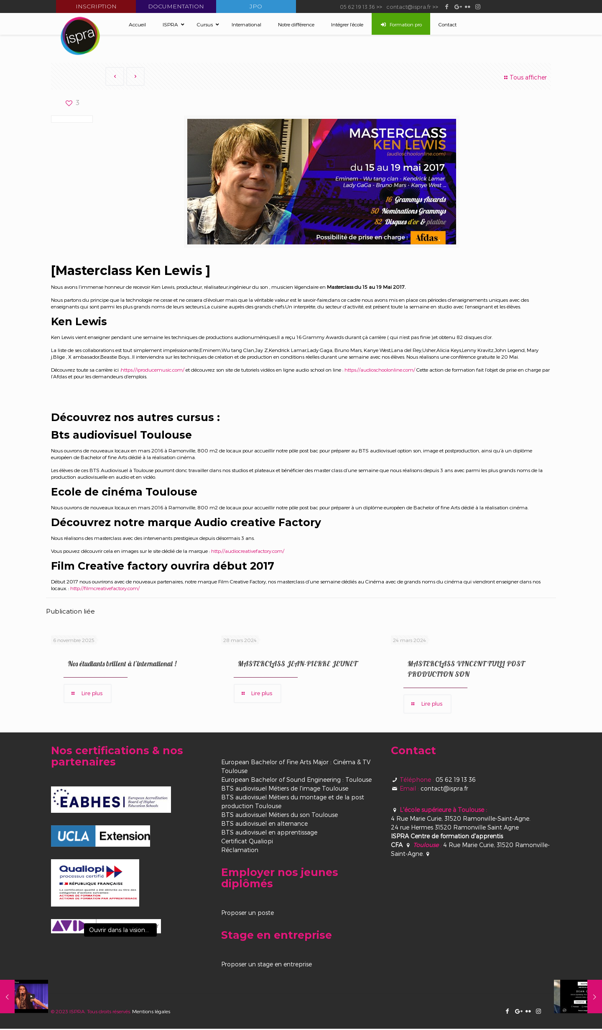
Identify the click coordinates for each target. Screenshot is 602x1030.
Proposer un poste (247, 913)
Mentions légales (151, 1012)
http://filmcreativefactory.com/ (105, 589)
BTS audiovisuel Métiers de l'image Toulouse (284, 789)
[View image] (106, 927)
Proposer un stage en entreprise (266, 965)
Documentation (176, 6)
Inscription (96, 6)
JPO (256, 6)
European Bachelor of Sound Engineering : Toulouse (296, 780)
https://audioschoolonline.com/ (379, 370)
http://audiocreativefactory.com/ (247, 552)
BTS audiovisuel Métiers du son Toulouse (279, 815)
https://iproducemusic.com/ (152, 370)
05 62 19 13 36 (357, 6)
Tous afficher (524, 77)
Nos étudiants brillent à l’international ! (122, 664)
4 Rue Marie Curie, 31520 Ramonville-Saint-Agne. (461, 819)
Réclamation (239, 851)
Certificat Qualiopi (247, 842)
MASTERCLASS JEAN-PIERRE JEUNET (297, 664)
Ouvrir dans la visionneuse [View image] (123, 931)
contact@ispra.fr (408, 6)
